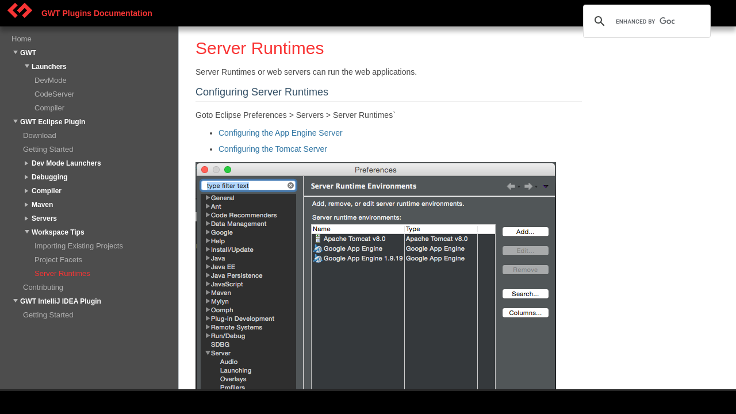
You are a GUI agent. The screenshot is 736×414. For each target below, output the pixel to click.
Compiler (49, 107)
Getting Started (48, 149)
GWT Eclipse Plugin (52, 122)
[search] (645, 21)
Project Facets (58, 259)
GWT (28, 53)
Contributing (43, 287)
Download (39, 135)
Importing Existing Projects (78, 245)
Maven (42, 205)
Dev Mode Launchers (66, 163)
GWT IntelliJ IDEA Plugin (60, 301)
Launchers (49, 67)
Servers (44, 218)
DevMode (50, 80)
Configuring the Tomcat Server (272, 149)
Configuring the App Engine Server (280, 132)
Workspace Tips (58, 232)
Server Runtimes (62, 273)
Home (22, 38)
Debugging (50, 177)
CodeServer (54, 94)
